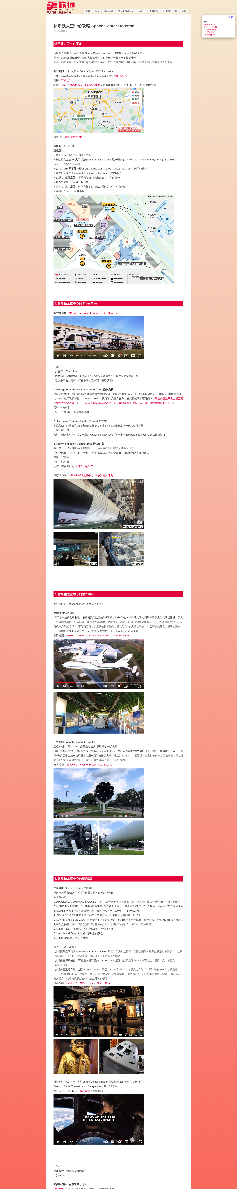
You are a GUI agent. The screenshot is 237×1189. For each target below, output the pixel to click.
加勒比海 (154, 11)
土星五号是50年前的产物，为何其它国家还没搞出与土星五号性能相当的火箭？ (128, 403)
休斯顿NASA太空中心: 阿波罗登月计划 (90, 475)
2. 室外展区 (210, 32)
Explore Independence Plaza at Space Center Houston (97, 635)
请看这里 (66, 80)
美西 (88, 11)
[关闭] (231, 17)
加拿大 (142, 11)
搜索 (184, 11)
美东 (97, 11)
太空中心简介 (209, 24)
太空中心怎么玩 (210, 27)
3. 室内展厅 (210, 35)
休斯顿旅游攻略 (74, 137)
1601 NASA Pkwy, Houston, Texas (80, 84)
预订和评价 (120, 75)
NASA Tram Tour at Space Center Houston (93, 313)
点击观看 (85, 1090)
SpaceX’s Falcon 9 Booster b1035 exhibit (89, 764)
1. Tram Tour (210, 30)
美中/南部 (108, 11)
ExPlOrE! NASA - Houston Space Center (89, 983)
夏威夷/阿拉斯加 (126, 11)
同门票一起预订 (84, 466)
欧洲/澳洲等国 (170, 11)
